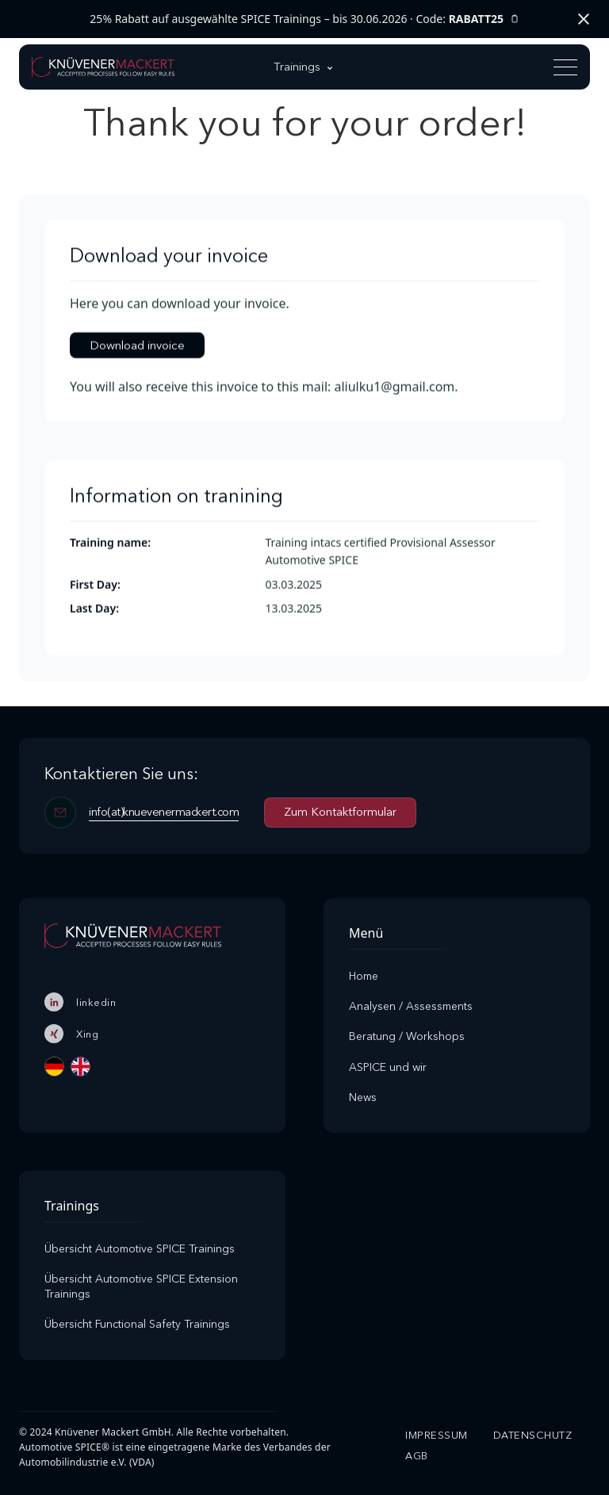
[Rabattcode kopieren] (514, 19)
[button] (304, 67)
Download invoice (137, 345)
